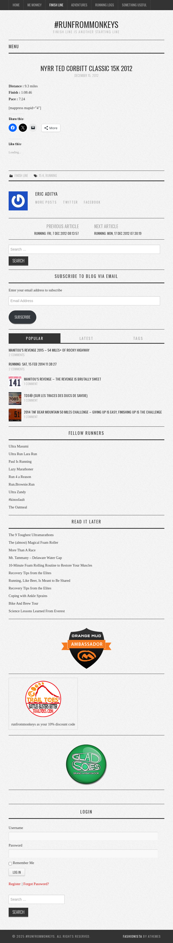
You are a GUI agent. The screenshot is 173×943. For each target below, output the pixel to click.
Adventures (79, 5)
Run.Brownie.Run (22, 484)
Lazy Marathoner (21, 469)
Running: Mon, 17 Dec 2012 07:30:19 (117, 233)
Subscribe (22, 317)
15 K (41, 175)
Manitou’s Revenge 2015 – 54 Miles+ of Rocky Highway (49, 350)
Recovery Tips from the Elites (30, 573)
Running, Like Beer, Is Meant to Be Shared (39, 581)
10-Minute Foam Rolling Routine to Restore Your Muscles (50, 565)
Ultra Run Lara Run (23, 454)
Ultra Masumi (18, 446)
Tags (138, 338)
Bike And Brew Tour (23, 603)
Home (16, 5)
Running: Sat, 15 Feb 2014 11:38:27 (33, 364)
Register (15, 884)
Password (15, 845)
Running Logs (104, 5)
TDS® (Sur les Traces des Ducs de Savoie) (55, 395)
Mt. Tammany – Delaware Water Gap (35, 558)
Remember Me (21, 863)
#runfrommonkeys (86, 24)
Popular (34, 338)
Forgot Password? (36, 884)
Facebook (92, 202)
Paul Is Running (20, 462)
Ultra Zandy (17, 492)
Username (16, 828)
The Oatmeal (18, 507)
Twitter (70, 202)
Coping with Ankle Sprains (28, 596)
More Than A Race (22, 550)
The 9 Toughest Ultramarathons (31, 535)
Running (51, 175)
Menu (14, 46)
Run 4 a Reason (20, 477)
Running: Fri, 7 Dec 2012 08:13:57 (56, 233)
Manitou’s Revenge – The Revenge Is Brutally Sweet (62, 379)
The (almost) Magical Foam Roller (33, 542)
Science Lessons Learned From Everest (37, 611)
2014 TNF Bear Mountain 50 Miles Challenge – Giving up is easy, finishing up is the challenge (93, 412)
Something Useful (134, 5)
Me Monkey (34, 5)
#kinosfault (17, 500)
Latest (86, 338)
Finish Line (56, 5)
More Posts (46, 202)
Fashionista (132, 936)
